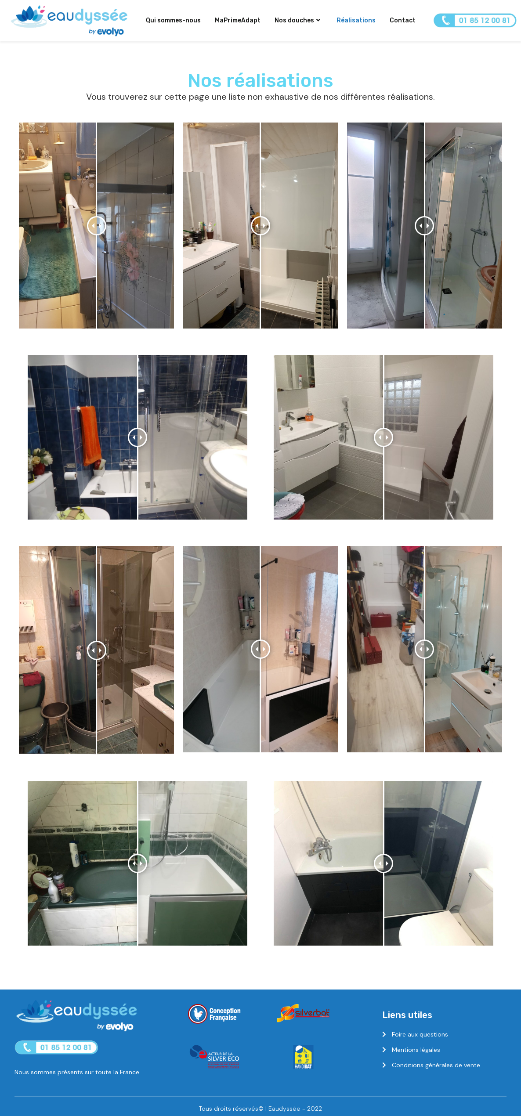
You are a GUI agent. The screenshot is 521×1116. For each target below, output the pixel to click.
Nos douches (297, 20)
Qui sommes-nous (173, 20)
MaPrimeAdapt (237, 20)
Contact (403, 20)
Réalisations (356, 20)
